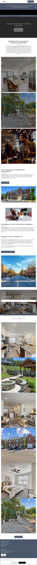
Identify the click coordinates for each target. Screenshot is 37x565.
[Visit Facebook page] (2, 555)
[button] (35, 1)
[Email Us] (35, 7)
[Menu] (5, 8)
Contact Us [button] (18, 29)
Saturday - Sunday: (4, 552)
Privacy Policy (3, 557)
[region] (18, 561)
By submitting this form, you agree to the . (18, 303)
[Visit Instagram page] (5, 555)
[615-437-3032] (35, 5)
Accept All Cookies (22, 562)
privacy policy (25, 303)
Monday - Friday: (4, 550)
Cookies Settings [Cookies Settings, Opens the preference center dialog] (14, 562)
